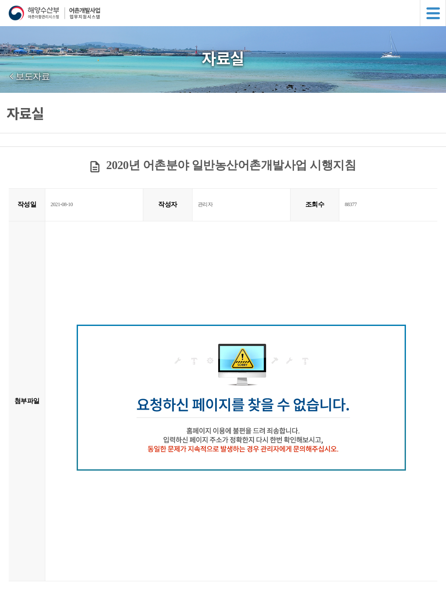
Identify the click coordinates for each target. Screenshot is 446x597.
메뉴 (433, 13)
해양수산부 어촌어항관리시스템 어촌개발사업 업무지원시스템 (227, 13)
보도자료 (33, 76)
